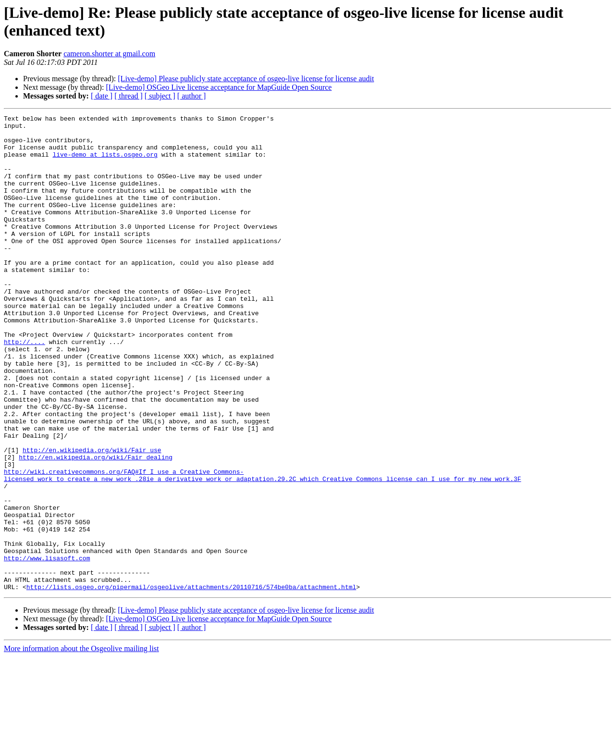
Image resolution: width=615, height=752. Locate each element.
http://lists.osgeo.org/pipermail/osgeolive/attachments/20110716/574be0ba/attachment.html (191, 682)
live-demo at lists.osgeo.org (104, 163)
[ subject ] (160, 96)
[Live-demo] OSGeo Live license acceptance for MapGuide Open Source (219, 87)
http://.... (24, 387)
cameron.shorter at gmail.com (109, 53)
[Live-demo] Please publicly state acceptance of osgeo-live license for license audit (246, 78)
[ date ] (101, 96)
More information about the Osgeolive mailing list (81, 744)
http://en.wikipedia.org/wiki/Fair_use (92, 517)
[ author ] (191, 96)
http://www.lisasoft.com (47, 647)
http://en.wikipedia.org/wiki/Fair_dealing (95, 526)
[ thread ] (128, 96)
